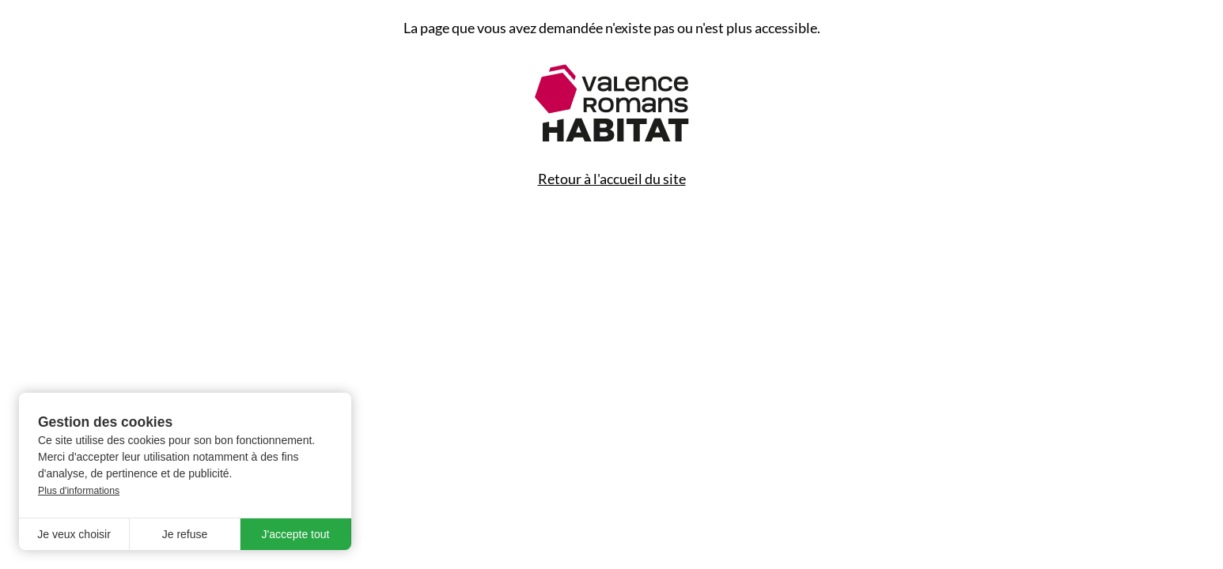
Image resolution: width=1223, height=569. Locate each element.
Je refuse (185, 534)
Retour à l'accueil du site (612, 178)
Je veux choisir (74, 534)
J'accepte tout (296, 534)
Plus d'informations (78, 490)
